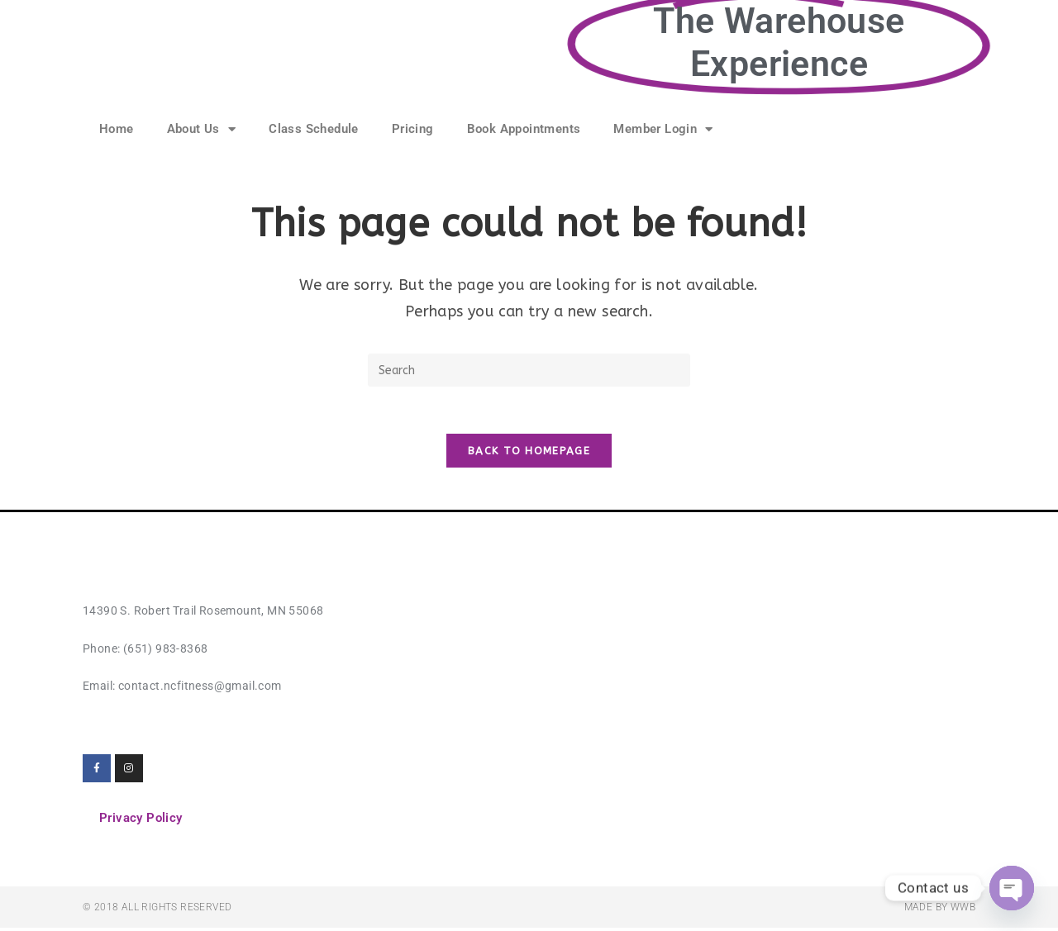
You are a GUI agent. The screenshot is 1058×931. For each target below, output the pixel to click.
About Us (201, 129)
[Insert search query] (529, 370)
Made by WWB (939, 910)
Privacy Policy (141, 821)
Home (116, 128)
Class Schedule (314, 128)
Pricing (413, 128)
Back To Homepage (529, 454)
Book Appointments (524, 128)
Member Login (662, 129)
